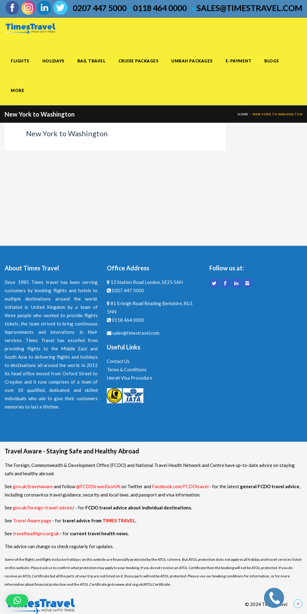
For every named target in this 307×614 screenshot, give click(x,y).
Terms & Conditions (126, 369)
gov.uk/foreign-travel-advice (42, 507)
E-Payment (239, 60)
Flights (20, 60)
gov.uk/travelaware (33, 486)
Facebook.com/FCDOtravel (180, 486)
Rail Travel (91, 60)
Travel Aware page (32, 520)
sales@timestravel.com (246, 8)
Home (243, 114)
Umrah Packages (191, 60)
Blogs (271, 60)
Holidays (53, 60)
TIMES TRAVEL (119, 520)
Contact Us (118, 361)
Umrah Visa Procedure (129, 378)
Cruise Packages (139, 60)
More (17, 90)
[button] (17, 600)
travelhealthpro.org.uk (36, 533)
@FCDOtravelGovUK (98, 486)
